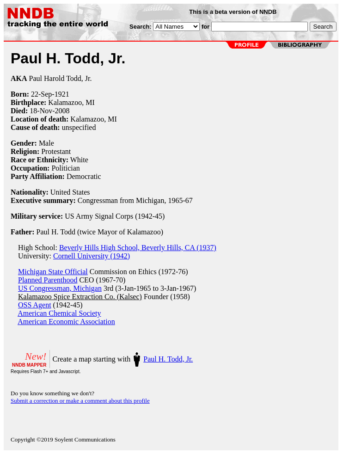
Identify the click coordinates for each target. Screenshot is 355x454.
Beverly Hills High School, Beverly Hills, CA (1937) (137, 248)
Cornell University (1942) (91, 256)
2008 (62, 111)
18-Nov (41, 111)
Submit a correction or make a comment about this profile (80, 400)
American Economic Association (66, 321)
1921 (62, 94)
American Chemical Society (59, 313)
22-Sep (41, 94)
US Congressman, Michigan (60, 288)
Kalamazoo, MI (71, 102)
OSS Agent (34, 305)
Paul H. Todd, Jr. (168, 359)
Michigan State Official (53, 272)
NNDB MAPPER (29, 365)
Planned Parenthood (47, 280)
